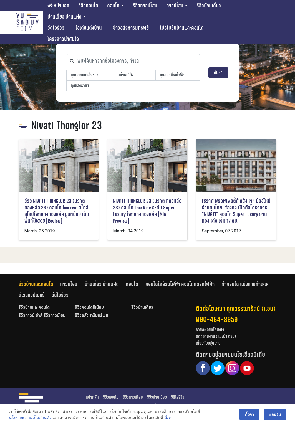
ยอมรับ (275, 414)
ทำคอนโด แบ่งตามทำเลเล (244, 284)
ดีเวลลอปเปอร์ (32, 295)
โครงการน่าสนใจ (63, 39)
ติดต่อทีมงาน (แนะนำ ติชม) (216, 336)
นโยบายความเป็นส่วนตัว (30, 418)
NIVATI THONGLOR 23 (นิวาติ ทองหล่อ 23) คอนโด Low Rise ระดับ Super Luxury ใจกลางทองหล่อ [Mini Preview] (147, 211)
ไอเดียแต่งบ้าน (88, 28)
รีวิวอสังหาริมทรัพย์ (91, 315)
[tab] (39, 284)
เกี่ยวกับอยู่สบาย (208, 343)
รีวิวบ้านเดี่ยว (208, 5)
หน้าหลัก (92, 397)
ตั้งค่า (168, 418)
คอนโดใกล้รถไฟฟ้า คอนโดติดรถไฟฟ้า (180, 284)
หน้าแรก (58, 5)
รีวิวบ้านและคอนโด (36, 284)
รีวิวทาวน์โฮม (145, 5)
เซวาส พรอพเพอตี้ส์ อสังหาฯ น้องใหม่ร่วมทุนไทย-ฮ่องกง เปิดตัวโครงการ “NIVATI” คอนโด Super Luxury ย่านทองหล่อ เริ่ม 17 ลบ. (236, 211)
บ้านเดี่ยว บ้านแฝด (64, 17)
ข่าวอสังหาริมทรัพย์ (131, 28)
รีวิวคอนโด (88, 5)
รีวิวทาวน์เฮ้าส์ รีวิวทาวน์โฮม (42, 315)
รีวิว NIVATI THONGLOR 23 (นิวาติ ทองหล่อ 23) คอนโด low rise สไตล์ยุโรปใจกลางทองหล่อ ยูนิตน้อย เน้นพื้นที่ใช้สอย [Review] (56, 211)
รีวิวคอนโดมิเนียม (89, 307)
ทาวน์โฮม (174, 5)
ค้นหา (218, 72)
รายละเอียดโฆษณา (210, 330)
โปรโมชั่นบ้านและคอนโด (182, 28)
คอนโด (113, 5)
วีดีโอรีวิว (55, 28)
